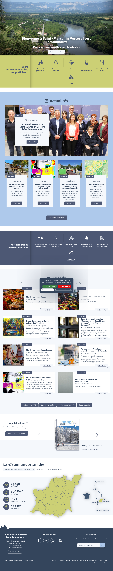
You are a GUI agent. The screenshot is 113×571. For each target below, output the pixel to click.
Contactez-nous (15, 551)
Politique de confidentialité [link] (63, 290)
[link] (103, 4)
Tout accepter (49, 286)
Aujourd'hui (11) (29, 405)
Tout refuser (64, 286)
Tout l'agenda (84, 405)
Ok (102, 545)
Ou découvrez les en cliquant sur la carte (49, 469)
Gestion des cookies (100, 563)
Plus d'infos (32, 141)
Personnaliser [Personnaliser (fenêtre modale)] (47, 290)
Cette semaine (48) (66, 405)
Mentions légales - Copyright (68, 560)
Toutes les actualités (56, 218)
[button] (93, 4)
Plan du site (103, 560)
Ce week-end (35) (47, 405)
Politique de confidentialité (88, 560)
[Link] (46, 310)
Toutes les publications (16, 433)
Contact (54, 560)
